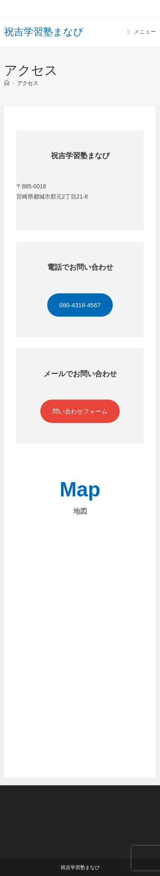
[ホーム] (6, 83)
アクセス (27, 83)
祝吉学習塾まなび (43, 31)
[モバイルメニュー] (141, 32)
